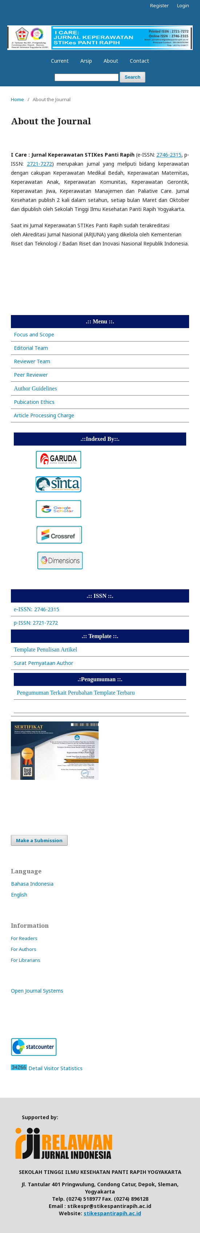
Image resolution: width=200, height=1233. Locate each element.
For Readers (24, 938)
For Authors (23, 949)
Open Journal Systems (37, 990)
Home (17, 99)
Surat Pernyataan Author (43, 662)
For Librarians (25, 960)
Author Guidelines (35, 388)
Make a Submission (39, 840)
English (19, 894)
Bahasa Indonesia (32, 883)
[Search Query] (87, 77)
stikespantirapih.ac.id (112, 1213)
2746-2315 (36, 609)
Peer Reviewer (31, 374)
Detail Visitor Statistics (55, 1068)
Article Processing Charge (44, 415)
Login (183, 5)
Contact (139, 60)
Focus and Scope (34, 334)
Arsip (86, 60)
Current (60, 60)
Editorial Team (31, 347)
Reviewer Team (32, 361)
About (111, 60)
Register (159, 5)
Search (132, 77)
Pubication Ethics (34, 401)
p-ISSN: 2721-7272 (36, 622)
